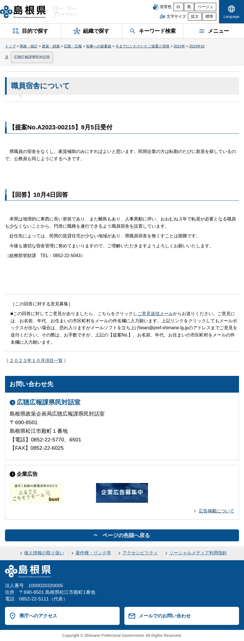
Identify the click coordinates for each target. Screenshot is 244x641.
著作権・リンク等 (93, 552)
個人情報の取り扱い (44, 552)
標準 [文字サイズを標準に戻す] (209, 16)
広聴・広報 (73, 46)
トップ (10, 46)
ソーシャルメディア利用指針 (198, 552)
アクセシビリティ (140, 552)
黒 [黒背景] (189, 7)
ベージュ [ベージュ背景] (205, 7)
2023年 (179, 46)
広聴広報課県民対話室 (32, 57)
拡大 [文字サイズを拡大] (195, 16)
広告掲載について (216, 511)
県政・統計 (29, 46)
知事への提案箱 (98, 46)
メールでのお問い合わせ (165, 616)
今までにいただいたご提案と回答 (142, 46)
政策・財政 (51, 46)
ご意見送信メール (155, 313)
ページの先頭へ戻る (126, 535)
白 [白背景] (178, 7)
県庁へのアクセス (38, 616)
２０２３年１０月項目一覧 (36, 360)
